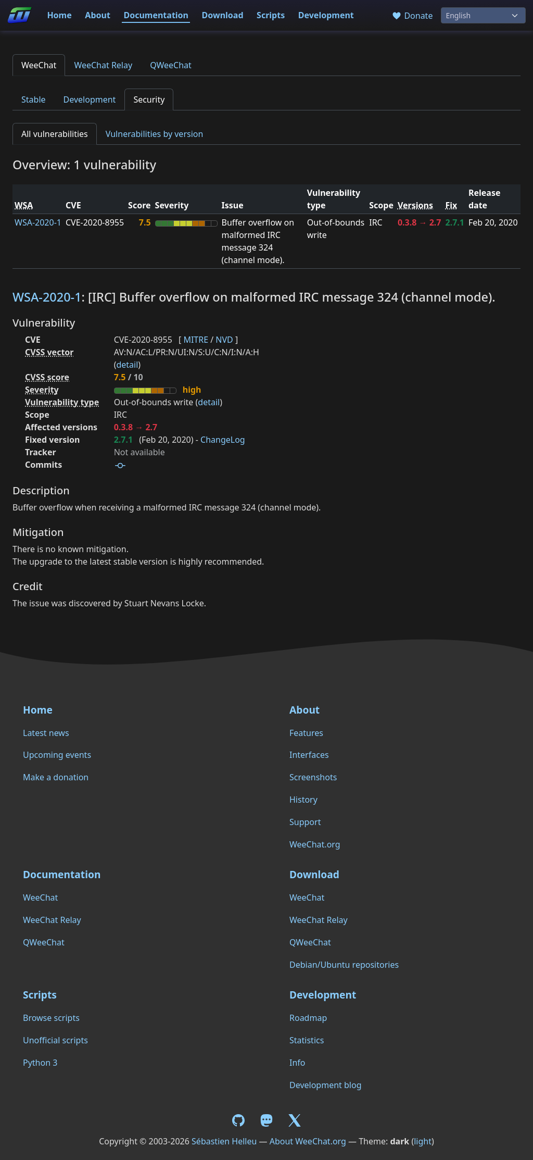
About (97, 15)
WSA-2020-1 (38, 222)
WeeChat (38, 65)
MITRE (195, 339)
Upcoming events (57, 754)
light (423, 1141)
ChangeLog (222, 439)
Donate (412, 15)
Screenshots (313, 777)
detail (127, 364)
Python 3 (40, 1062)
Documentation (155, 15)
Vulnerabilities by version (155, 134)
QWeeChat (171, 65)
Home (59, 15)
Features (306, 733)
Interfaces (309, 754)
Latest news (46, 733)
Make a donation (55, 777)
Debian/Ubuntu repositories (344, 964)
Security (148, 99)
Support (305, 822)
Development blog (325, 1085)
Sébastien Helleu (224, 1141)
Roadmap (308, 1018)
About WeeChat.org (308, 1141)
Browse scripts (51, 1018)
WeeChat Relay (103, 65)
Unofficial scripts (55, 1040)
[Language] (483, 15)
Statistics (306, 1040)
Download (223, 15)
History (303, 799)
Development (326, 15)
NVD (224, 339)
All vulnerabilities (54, 134)
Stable (33, 99)
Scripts (271, 15)
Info (297, 1062)
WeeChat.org (314, 844)
